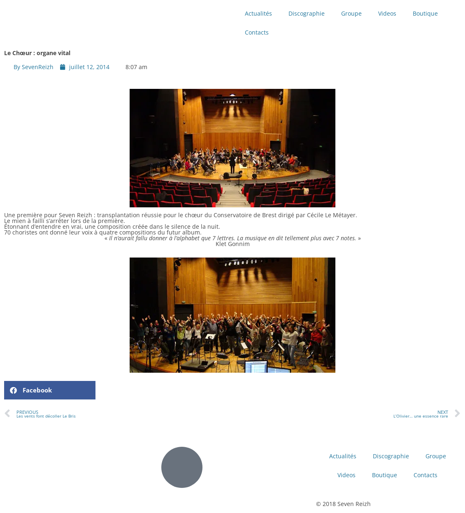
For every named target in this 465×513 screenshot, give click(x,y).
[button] (49, 390)
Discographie (306, 13)
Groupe (351, 13)
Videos (387, 13)
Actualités (258, 13)
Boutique (425, 13)
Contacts (257, 32)
